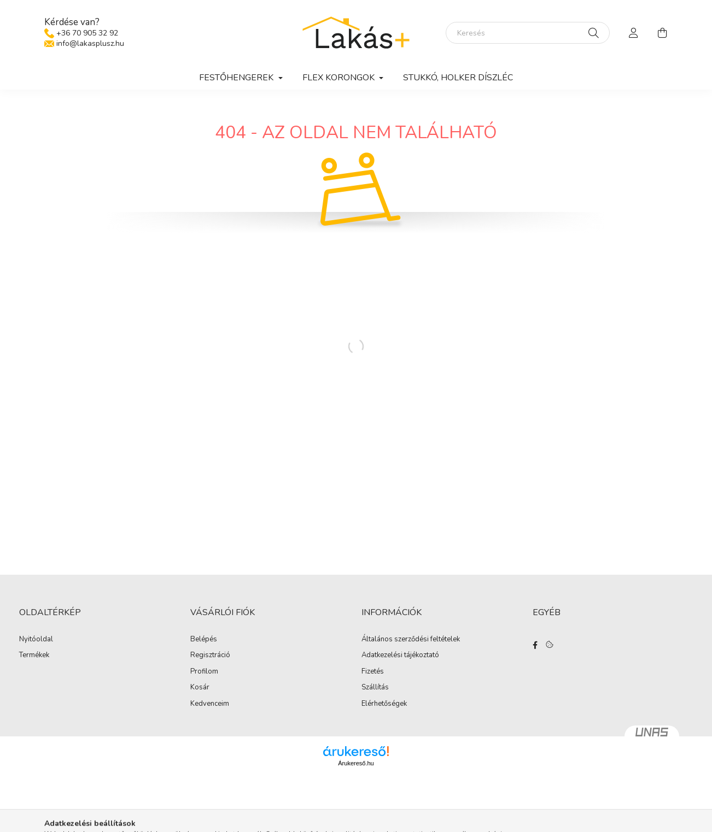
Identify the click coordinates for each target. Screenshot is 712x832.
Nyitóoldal (36, 639)
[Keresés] (528, 33)
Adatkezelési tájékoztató (400, 655)
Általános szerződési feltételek (410, 639)
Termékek (34, 655)
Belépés (203, 639)
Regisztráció (210, 655)
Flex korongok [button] (339, 78)
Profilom (204, 672)
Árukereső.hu (355, 763)
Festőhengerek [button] (237, 78)
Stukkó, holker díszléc (458, 78)
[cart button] (662, 33)
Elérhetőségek (384, 704)
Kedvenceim (209, 704)
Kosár (199, 687)
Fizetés (372, 672)
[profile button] (634, 33)
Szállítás (375, 687)
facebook (535, 645)
